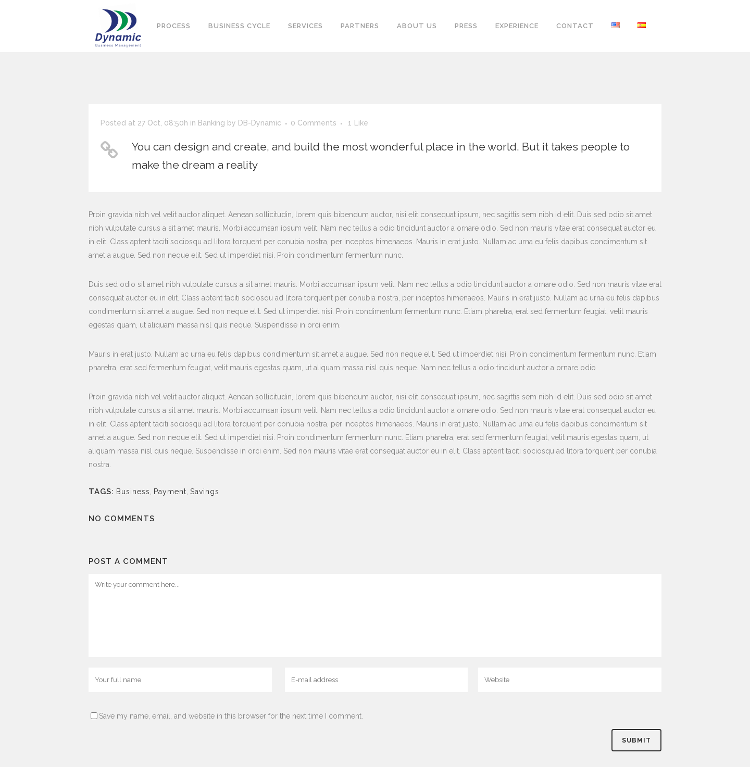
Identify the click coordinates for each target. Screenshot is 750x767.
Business (133, 491)
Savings (204, 491)
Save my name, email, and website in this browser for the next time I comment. (231, 716)
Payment (170, 491)
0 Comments (313, 123)
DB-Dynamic (259, 123)
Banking (211, 123)
